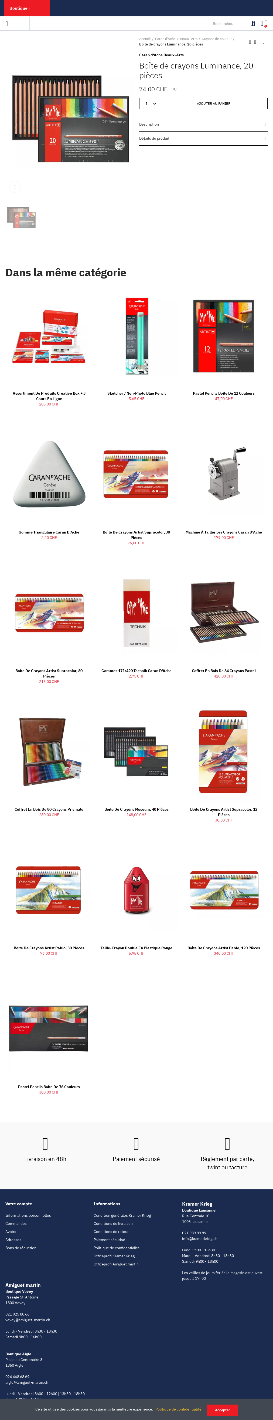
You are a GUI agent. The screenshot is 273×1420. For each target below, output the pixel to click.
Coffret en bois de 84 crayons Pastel (224, 670)
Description (149, 124)
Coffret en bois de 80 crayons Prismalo (49, 809)
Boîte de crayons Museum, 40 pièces (136, 809)
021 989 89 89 (194, 1233)
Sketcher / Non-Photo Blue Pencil (136, 393)
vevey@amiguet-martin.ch (27, 1319)
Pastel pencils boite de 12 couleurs (224, 393)
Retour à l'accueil (257, 41)
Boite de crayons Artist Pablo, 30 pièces (49, 947)
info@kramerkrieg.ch (199, 1238)
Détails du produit (154, 138)
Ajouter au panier (213, 103)
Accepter (222, 1410)
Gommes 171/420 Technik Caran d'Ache (136, 670)
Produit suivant (264, 41)
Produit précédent (250, 41)
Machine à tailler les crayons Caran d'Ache (224, 532)
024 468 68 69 (17, 1376)
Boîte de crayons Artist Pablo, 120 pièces (223, 947)
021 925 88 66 (17, 1314)
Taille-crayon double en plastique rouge (136, 947)
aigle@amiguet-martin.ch (26, 1382)
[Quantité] (148, 103)
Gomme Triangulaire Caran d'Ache (49, 532)
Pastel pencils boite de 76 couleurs (49, 1086)
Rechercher (252, 23)
